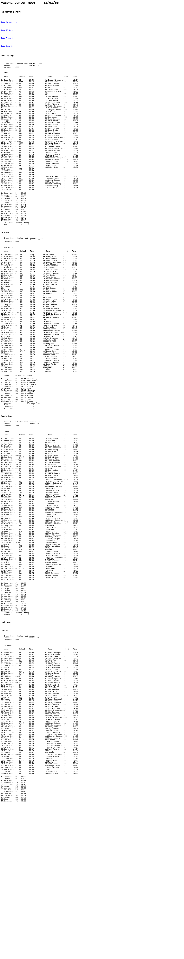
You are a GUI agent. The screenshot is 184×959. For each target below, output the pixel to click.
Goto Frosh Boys (8, 42)
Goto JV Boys (7, 33)
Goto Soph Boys (7, 51)
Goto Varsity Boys (9, 25)
